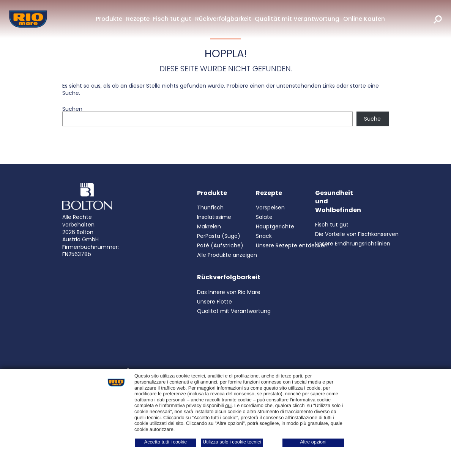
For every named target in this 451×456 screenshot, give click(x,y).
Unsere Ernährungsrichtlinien (352, 243)
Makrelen (209, 226)
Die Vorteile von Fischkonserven (357, 234)
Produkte (109, 19)
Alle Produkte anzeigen (227, 255)
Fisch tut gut (172, 19)
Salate (264, 217)
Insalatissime (214, 217)
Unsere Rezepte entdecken (292, 245)
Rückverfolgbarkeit (223, 19)
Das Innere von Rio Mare (228, 292)
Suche (372, 119)
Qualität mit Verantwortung (297, 19)
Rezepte (138, 19)
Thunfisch (210, 207)
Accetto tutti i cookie (165, 442)
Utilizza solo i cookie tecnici (232, 442)
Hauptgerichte (275, 226)
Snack (264, 236)
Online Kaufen (364, 19)
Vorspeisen (270, 207)
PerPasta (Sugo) (218, 236)
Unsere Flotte (214, 301)
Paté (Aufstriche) (220, 245)
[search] (438, 19)
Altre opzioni (313, 442)
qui (228, 405)
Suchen (72, 109)
